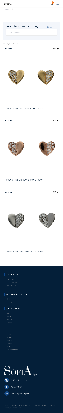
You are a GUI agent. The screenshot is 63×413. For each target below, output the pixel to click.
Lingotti (9, 319)
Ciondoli (10, 344)
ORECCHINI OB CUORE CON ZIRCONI (25, 251)
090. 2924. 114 (19, 380)
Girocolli (10, 323)
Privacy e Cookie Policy (13, 408)
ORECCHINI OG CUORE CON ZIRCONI (25, 108)
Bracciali (10, 340)
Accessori (10, 337)
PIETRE (8, 49)
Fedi (8, 313)
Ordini (9, 299)
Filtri (49, 27)
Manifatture (11, 285)
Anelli (9, 316)
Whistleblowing (12, 349)
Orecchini (10, 334)
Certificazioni (12, 282)
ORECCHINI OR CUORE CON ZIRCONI (25, 180)
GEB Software (36, 405)
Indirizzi (9, 302)
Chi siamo (10, 279)
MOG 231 (10, 347)
